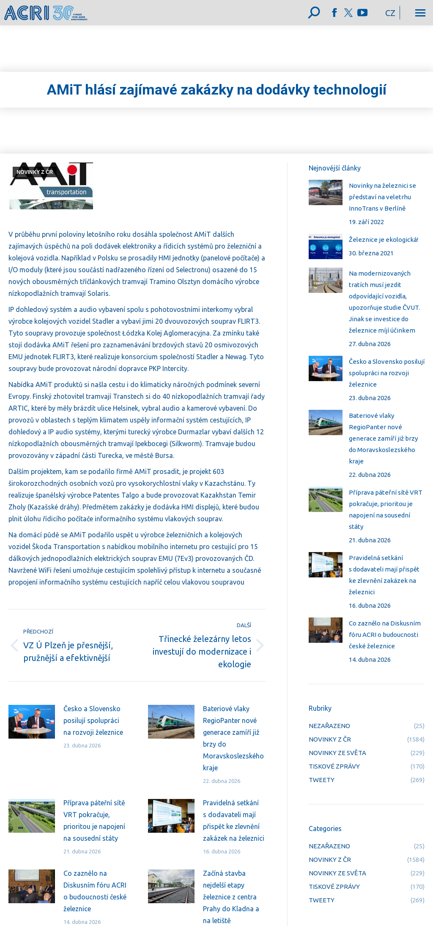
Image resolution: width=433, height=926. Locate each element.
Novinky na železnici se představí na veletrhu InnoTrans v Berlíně (382, 197)
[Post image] (31, 722)
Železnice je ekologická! (383, 239)
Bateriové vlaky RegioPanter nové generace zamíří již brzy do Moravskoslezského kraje (233, 738)
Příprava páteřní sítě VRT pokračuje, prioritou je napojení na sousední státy (94, 820)
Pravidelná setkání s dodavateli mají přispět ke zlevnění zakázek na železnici (233, 820)
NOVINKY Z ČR (34, 172)
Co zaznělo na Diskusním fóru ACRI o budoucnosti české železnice (94, 890)
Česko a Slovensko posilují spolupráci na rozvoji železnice (93, 720)
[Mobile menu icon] (420, 13)
